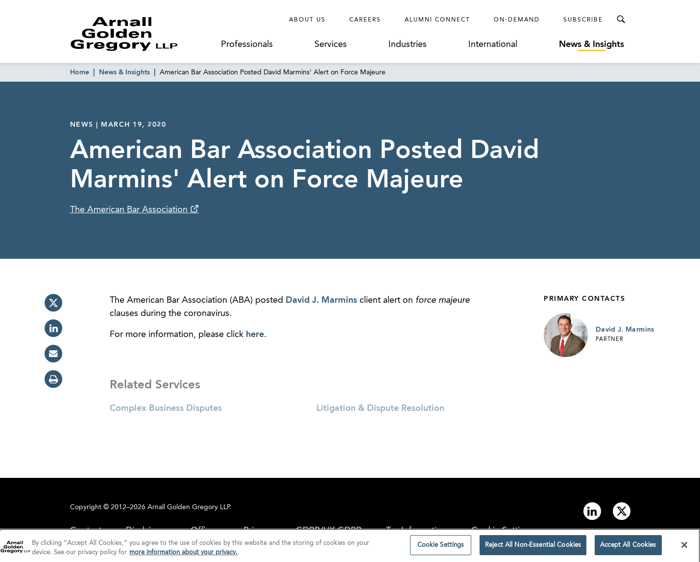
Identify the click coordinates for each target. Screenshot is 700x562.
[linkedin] (53, 328)
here (255, 334)
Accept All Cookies (628, 548)
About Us (307, 20)
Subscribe (583, 20)
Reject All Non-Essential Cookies (533, 548)
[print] (53, 379)
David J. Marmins (321, 300)
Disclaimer (146, 530)
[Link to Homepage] (142, 33)
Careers (365, 20)
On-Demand (517, 20)
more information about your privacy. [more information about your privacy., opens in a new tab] (183, 555)
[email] (53, 353)
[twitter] (53, 303)
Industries (407, 44)
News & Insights (591, 44)
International (492, 44)
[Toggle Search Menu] (620, 19)
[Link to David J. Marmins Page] (566, 335)
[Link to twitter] (621, 511)
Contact (85, 530)
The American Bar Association (130, 209)
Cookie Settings (502, 530)
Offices (205, 530)
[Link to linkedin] (592, 511)
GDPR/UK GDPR (329, 530)
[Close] (684, 547)
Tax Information (416, 530)
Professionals (247, 44)
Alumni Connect (437, 20)
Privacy (257, 530)
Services (330, 44)
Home (79, 72)
